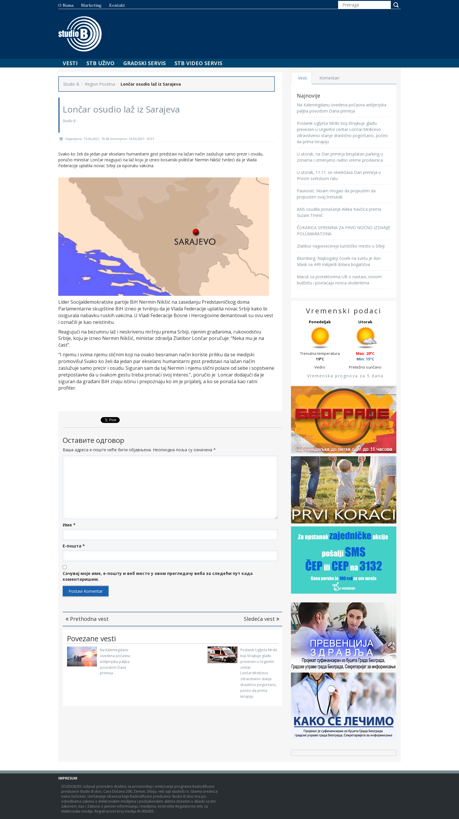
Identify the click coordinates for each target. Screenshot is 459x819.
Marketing (91, 5)
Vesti (70, 63)
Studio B (71, 84)
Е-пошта (74, 546)
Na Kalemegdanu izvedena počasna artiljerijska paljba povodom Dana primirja (115, 661)
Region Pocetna (100, 84)
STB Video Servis (198, 63)
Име (69, 525)
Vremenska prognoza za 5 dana (345, 376)
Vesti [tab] (302, 78)
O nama (65, 5)
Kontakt (117, 5)
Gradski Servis (144, 63)
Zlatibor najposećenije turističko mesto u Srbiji (341, 246)
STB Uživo (100, 63)
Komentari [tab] (329, 78)
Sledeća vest (261, 618)
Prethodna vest (87, 618)
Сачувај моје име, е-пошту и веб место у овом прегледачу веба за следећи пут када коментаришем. (158, 576)
